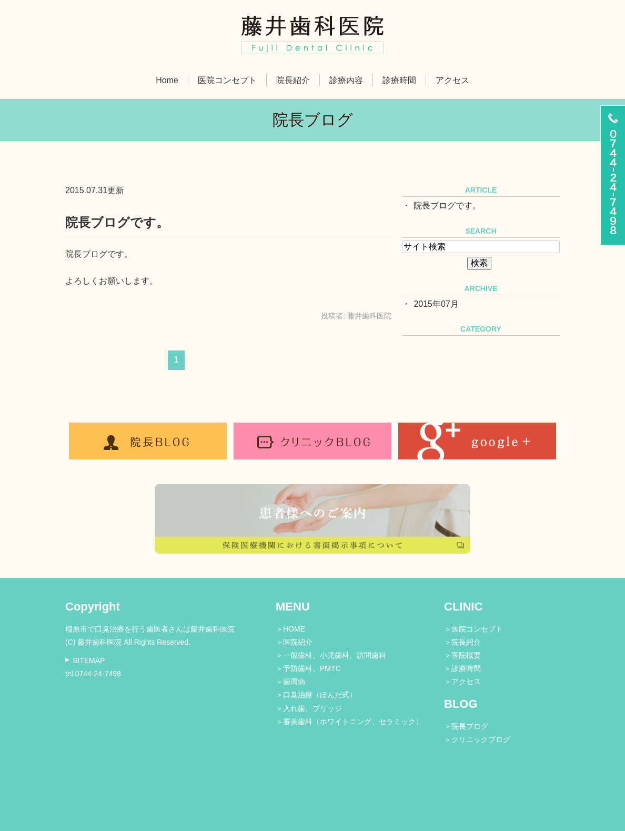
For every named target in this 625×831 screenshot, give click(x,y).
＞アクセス (462, 681)
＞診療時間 (462, 668)
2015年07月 (436, 303)
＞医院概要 (462, 655)
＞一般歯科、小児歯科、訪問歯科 (331, 655)
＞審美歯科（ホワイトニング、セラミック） (349, 721)
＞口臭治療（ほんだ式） (316, 694)
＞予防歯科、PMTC (308, 668)
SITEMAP (89, 660)
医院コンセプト (227, 80)
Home (167, 80)
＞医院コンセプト (473, 629)
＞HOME (290, 629)
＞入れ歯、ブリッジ (309, 708)
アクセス (452, 80)
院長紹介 (293, 80)
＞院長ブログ (466, 726)
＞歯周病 (290, 681)
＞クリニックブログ (477, 739)
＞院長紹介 (462, 642)
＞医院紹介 (294, 642)
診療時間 (399, 80)
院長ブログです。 (117, 222)
